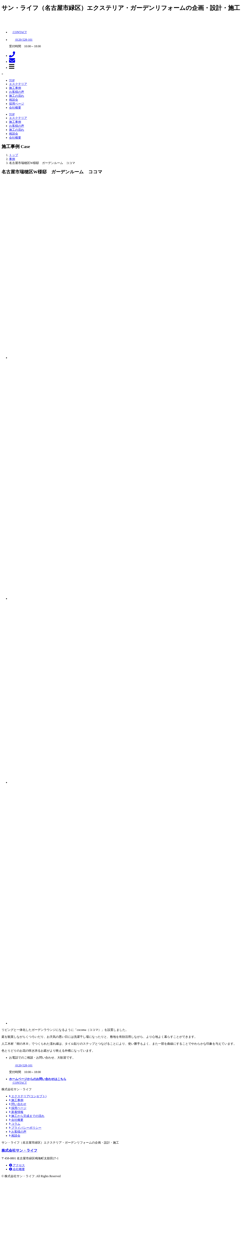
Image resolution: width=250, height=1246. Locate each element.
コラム (14, 1123)
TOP (12, 80)
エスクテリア (18, 84)
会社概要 (15, 107)
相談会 (13, 99)
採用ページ (16, 103)
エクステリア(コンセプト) (27, 1096)
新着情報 (16, 1112)
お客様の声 (16, 91)
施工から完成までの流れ (26, 1115)
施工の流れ (16, 95)
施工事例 (15, 87)
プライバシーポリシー (25, 1127)
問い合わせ (17, 1104)
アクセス (17, 1165)
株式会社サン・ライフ (19, 1150)
